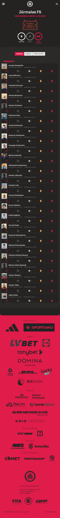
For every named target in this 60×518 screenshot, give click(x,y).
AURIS (55, 511)
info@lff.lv (28, 493)
